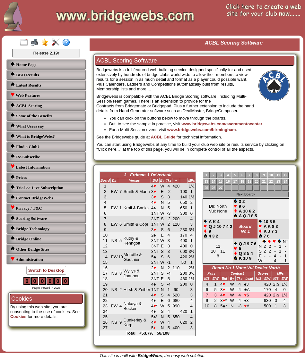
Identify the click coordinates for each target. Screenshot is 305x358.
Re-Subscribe (25, 156)
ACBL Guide (163, 137)
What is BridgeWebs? (32, 136)
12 (285, 175)
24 (285, 181)
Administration (26, 259)
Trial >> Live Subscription (36, 187)
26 (213, 188)
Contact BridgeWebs (31, 197)
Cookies (18, 316)
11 (278, 175)
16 (228, 181)
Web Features (25, 95)
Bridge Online (25, 238)
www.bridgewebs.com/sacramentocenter (221, 123)
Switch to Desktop (46, 270)
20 (256, 181)
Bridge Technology (29, 228)
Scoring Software (28, 218)
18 (242, 181)
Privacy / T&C (26, 208)
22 (271, 181)
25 (206, 188)
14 (213, 181)
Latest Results (25, 84)
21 (264, 181)
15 (220, 181)
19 (249, 181)
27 (220, 188)
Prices (18, 177)
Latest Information (30, 167)
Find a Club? (24, 146)
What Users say (27, 126)
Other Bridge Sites (29, 249)
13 (206, 181)
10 (271, 175)
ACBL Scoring (26, 105)
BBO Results (24, 74)
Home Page (23, 64)
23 (278, 181)
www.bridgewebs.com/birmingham (201, 129)
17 (235, 181)
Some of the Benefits (31, 115)
